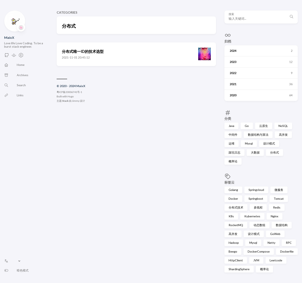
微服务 (279, 190)
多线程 (258, 207)
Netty (271, 242)
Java (231, 126)
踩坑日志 (234, 152)
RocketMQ (236, 225)
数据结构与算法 (258, 134)
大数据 (255, 152)
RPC (289, 242)
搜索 (231, 14)
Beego (233, 251)
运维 (231, 143)
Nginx (274, 216)
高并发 (283, 134)
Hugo (71, 96)
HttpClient (236, 260)
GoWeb (275, 234)
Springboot (256, 198)
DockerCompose (259, 251)
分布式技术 (236, 207)
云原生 (263, 126)
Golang (233, 190)
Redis (276, 207)
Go (247, 126)
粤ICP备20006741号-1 (69, 92)
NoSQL (283, 126)
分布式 (274, 152)
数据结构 (282, 225)
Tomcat (279, 198)
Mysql (249, 143)
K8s (231, 216)
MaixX (9, 37)
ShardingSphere (239, 269)
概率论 (233, 161)
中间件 (233, 134)
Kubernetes (252, 216)
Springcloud (256, 190)
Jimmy (75, 100)
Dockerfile (287, 251)
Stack (65, 100)
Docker (233, 198)
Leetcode (276, 260)
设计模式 (269, 143)
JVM (256, 260)
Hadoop (234, 242)
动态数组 (259, 225)
